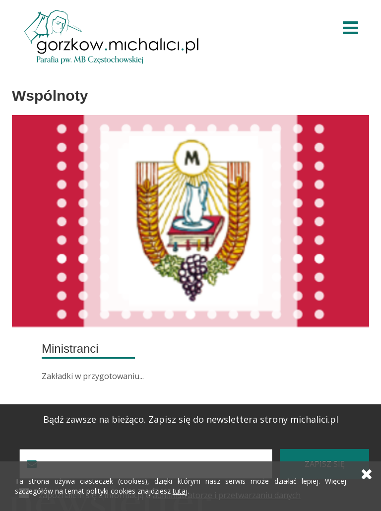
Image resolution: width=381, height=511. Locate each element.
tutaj (180, 491)
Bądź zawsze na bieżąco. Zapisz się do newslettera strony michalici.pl (190, 419)
